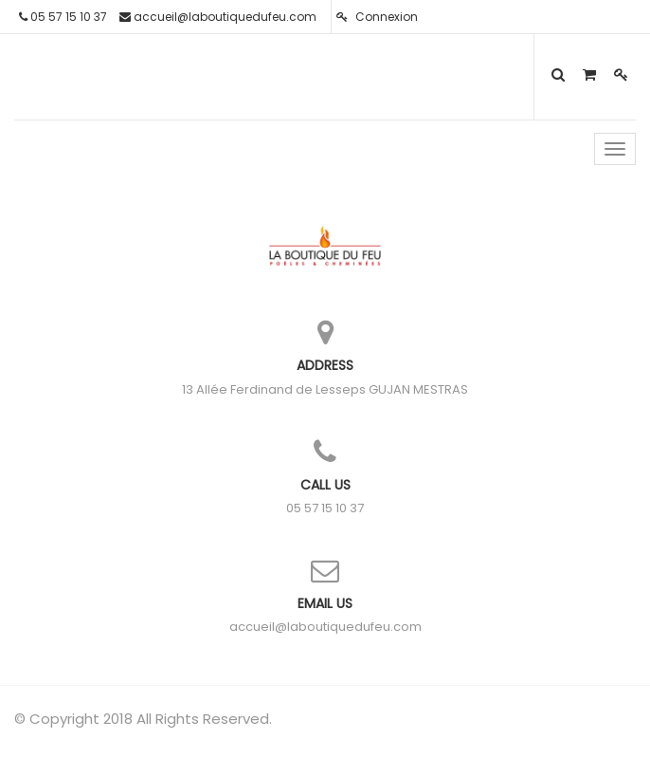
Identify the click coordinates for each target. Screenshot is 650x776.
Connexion (377, 17)
